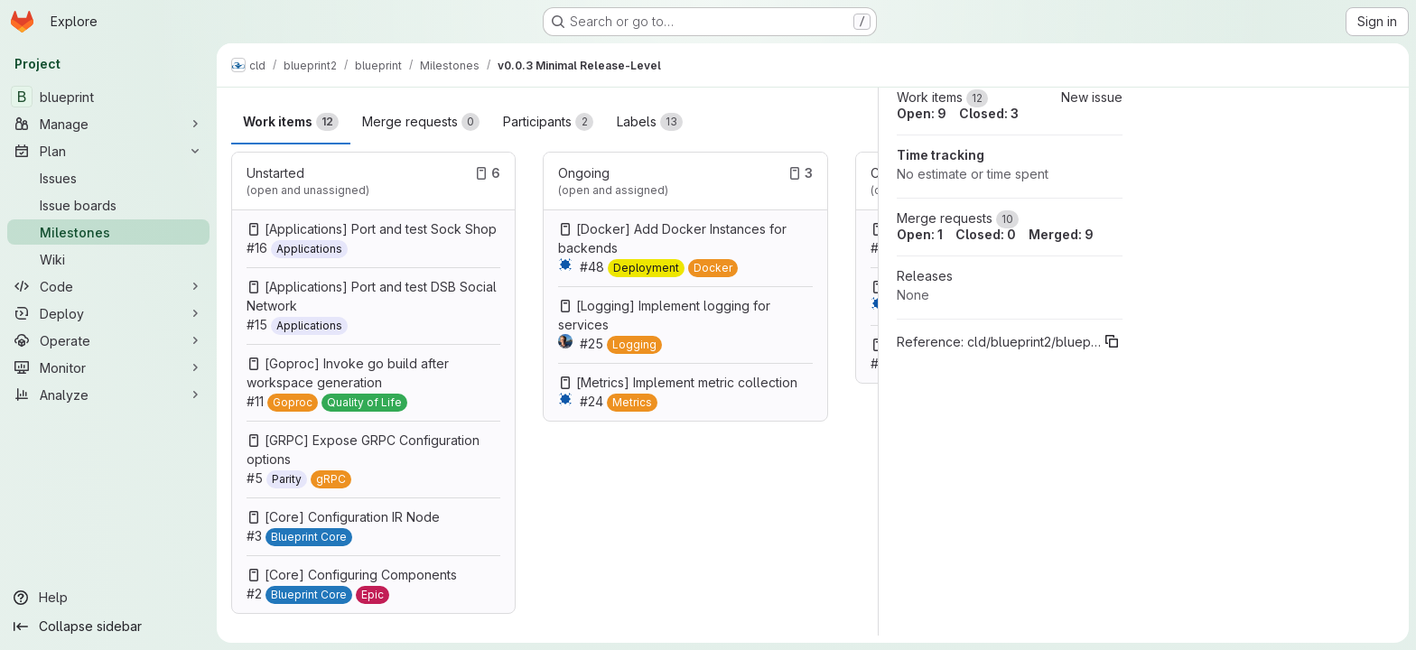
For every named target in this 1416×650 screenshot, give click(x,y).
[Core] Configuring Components (361, 574)
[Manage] (108, 123)
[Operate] (108, 340)
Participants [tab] (548, 122)
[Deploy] (108, 313)
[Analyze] (108, 394)
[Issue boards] (108, 205)
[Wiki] (108, 259)
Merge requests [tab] (421, 122)
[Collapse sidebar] (108, 626)
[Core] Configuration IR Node (352, 517)
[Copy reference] (1112, 341)
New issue (1092, 97)
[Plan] (108, 150)
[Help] (108, 597)
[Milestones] (108, 232)
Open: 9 (921, 113)
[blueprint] (108, 96)
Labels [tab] (650, 122)
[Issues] (108, 177)
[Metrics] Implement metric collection (686, 382)
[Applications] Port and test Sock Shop (381, 229)
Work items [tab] (291, 122)
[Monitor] (108, 367)
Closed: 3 (989, 113)
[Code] (108, 286)
